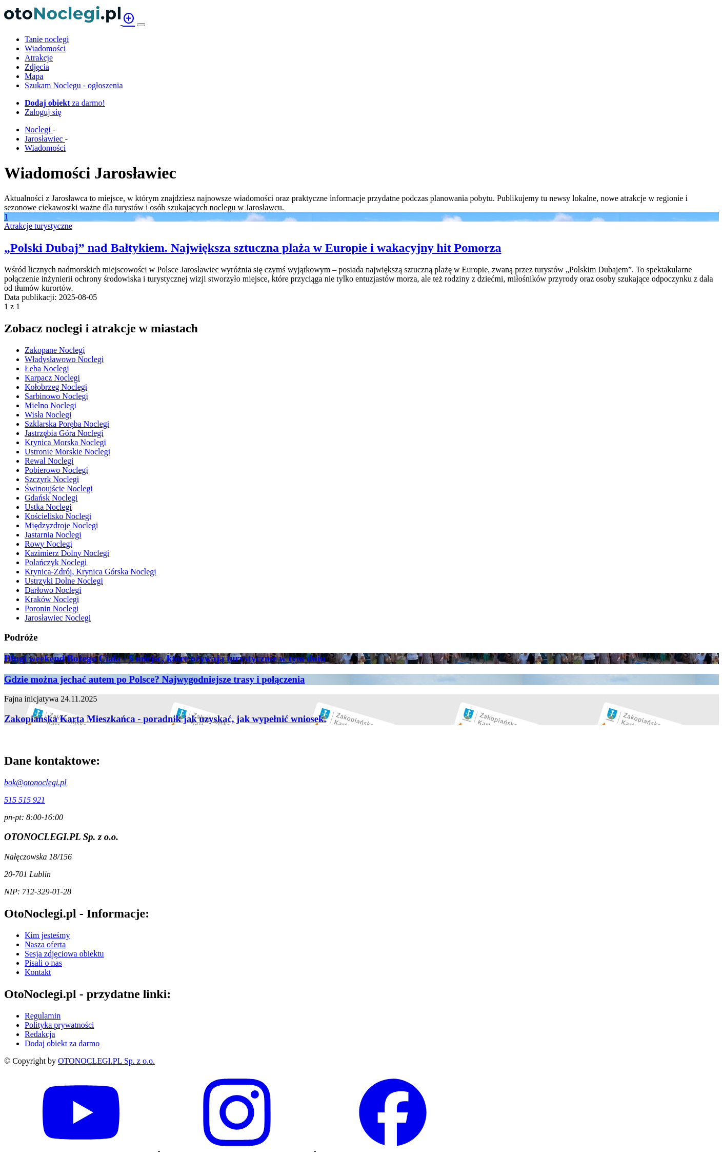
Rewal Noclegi (49, 460)
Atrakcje (39, 57)
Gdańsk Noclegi (51, 497)
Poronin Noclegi (51, 608)
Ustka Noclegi (48, 507)
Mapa (34, 76)
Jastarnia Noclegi (53, 534)
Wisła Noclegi (48, 414)
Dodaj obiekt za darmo (62, 1043)
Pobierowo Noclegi (56, 470)
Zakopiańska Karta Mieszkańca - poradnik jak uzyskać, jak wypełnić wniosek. (165, 718)
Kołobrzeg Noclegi (56, 387)
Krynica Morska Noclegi (65, 442)
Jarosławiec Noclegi (58, 617)
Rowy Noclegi (48, 544)
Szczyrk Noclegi (52, 479)
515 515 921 (24, 799)
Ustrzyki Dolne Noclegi (64, 580)
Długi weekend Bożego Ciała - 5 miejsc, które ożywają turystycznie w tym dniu (165, 658)
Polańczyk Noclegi (56, 562)
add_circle (129, 18)
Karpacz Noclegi (52, 377)
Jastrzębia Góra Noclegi (64, 433)
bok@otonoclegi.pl (35, 782)
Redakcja (40, 1034)
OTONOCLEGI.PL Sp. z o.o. (106, 1060)
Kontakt (38, 972)
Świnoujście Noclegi (59, 488)
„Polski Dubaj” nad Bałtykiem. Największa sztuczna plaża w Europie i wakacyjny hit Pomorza (252, 247)
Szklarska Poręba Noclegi (67, 424)
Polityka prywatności (59, 1025)
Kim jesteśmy (47, 935)
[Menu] (141, 24)
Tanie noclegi (47, 39)
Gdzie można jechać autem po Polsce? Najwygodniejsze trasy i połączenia (154, 679)
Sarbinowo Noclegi (56, 396)
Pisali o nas (43, 963)
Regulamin (43, 1015)
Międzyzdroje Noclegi (61, 525)
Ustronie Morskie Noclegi (67, 451)
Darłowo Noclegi (53, 590)
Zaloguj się (43, 112)
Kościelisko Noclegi (58, 516)
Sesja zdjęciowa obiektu (64, 953)
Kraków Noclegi (52, 599)
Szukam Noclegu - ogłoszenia (74, 85)
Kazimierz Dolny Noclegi (67, 553)
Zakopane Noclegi (55, 350)
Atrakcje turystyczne (38, 226)
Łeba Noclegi (47, 368)
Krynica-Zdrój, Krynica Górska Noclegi (90, 571)
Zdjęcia (37, 67)
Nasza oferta (45, 944)
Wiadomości (45, 48)
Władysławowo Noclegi (64, 359)
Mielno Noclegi (50, 405)
